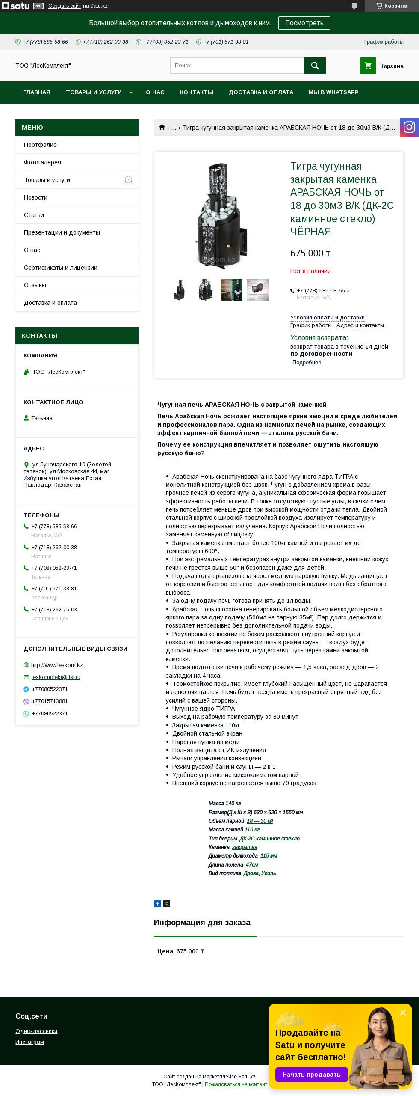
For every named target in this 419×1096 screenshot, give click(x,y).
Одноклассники (36, 1031)
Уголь (268, 873)
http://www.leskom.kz (57, 664)
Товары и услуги (94, 92)
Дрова (251, 873)
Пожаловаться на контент (236, 1084)
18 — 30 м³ (260, 821)
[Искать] (315, 65)
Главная (36, 92)
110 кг (252, 830)
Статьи (34, 214)
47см (252, 865)
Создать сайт (64, 6)
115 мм (268, 856)
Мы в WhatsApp (334, 92)
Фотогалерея (42, 162)
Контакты (196, 92)
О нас (155, 92)
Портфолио (40, 144)
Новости (35, 197)
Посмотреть (304, 23)
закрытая (244, 847)
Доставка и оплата (261, 92)
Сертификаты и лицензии (60, 267)
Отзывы (35, 285)
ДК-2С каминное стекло (270, 839)
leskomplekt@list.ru (56, 677)
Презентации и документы (62, 232)
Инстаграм (29, 1042)
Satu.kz (247, 1077)
